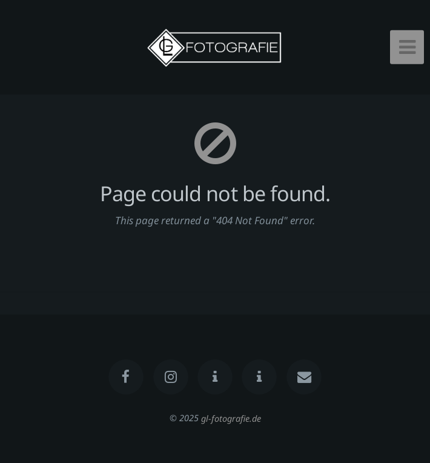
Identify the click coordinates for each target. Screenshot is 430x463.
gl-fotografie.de (231, 418)
